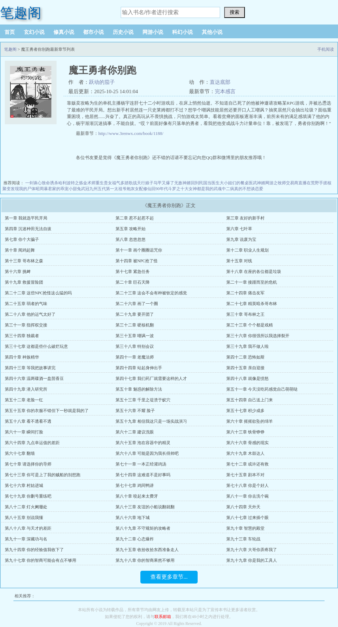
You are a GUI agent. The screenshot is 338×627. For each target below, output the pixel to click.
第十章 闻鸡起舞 (20, 250)
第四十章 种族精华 (22, 357)
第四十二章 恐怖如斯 (245, 357)
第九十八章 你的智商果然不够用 (145, 560)
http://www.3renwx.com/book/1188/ (130, 133)
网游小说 (152, 32)
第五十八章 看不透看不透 (28, 421)
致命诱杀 (50, 182)
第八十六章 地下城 (133, 517)
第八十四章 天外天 (243, 506)
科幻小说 (182, 32)
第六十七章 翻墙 (20, 453)
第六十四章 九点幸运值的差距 (32, 442)
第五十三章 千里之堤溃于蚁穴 (143, 400)
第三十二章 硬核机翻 (135, 325)
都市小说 (93, 32)
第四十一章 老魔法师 (135, 357)
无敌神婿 (182, 182)
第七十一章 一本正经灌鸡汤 (141, 464)
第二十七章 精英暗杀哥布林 (251, 303)
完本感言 (225, 91)
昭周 (40, 188)
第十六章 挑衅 (18, 271)
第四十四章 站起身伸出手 (139, 367)
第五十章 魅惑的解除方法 (139, 389)
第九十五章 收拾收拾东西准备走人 (147, 549)
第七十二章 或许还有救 (247, 464)
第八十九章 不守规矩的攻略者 (143, 528)
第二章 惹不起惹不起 (135, 218)
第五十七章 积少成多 (245, 410)
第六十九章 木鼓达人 (245, 453)
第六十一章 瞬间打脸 (24, 432)
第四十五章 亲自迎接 (245, 367)
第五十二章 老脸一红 (24, 400)
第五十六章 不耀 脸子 (135, 410)
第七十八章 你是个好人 (247, 485)
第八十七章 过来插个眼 (247, 517)
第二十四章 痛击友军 (245, 293)
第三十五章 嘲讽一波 (135, 335)
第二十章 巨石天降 (133, 282)
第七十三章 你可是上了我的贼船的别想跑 (42, 474)
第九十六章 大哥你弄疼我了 (251, 549)
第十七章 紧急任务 (133, 271)
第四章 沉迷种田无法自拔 (28, 228)
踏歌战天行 (135, 182)
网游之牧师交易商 (281, 182)
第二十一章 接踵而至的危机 (251, 282)
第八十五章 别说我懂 (24, 517)
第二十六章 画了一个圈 (137, 303)
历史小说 (123, 32)
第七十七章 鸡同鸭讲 (135, 485)
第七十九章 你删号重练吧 (28, 496)
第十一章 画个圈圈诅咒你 (139, 250)
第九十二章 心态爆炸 (135, 539)
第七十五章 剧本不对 (245, 474)
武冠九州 (89, 188)
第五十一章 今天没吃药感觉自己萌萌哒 (262, 389)
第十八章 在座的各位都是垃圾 (253, 271)
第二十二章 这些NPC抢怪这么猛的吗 (38, 293)
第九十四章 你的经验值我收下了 (34, 549)
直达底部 (220, 82)
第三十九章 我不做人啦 (247, 346)
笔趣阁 (20, 13)
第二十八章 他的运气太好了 (30, 314)
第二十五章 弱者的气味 (26, 303)
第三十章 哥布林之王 (245, 314)
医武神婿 (257, 182)
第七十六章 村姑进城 (24, 485)
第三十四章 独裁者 (22, 335)
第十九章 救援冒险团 (24, 282)
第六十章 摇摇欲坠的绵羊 (249, 421)
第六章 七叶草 (239, 228)
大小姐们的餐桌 (234, 182)
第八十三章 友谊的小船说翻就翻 (145, 506)
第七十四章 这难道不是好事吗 (143, 474)
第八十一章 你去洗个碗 (247, 496)
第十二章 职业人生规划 (247, 250)
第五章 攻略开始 (131, 228)
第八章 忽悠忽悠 (131, 239)
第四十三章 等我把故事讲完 (30, 367)
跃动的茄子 (102, 82)
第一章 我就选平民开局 (26, 218)
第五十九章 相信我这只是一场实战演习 (151, 421)
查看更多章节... (169, 577)
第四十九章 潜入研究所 (26, 389)
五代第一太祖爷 (112, 188)
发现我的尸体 (23, 188)
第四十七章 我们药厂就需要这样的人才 (151, 378)
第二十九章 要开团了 (135, 314)
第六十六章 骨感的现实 (247, 442)
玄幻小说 (34, 32)
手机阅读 (325, 49)
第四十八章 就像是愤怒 (247, 378)
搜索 (234, 12)
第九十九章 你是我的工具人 (251, 560)
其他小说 (212, 32)
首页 (9, 32)
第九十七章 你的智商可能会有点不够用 (40, 560)
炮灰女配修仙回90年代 (147, 188)
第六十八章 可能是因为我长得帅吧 (147, 453)
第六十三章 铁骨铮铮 (245, 432)
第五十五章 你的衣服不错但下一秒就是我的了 (47, 410)
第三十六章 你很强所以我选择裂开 (257, 335)
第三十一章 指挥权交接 (26, 325)
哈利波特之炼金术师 (77, 182)
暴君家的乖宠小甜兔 (62, 188)
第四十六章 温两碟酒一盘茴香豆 (34, 378)
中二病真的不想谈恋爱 (242, 188)
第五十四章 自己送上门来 (249, 400)
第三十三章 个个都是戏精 (249, 325)
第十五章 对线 (239, 260)
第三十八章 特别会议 (135, 346)
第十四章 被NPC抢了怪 (137, 260)
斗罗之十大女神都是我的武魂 (195, 188)
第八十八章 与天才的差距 (28, 528)
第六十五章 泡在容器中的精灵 (143, 442)
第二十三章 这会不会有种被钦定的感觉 (151, 293)
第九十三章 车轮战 (243, 539)
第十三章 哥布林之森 (24, 260)
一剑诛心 (33, 182)
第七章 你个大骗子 (22, 239)
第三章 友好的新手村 (245, 218)
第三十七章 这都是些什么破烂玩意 (36, 346)
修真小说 (63, 32)
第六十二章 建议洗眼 (135, 432)
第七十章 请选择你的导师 (28, 464)
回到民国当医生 (205, 182)
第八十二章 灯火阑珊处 (26, 506)
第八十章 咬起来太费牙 (137, 496)
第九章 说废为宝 (241, 239)
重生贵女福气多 (110, 182)
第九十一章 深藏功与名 (26, 539)
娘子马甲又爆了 (159, 182)
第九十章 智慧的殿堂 (245, 528)
